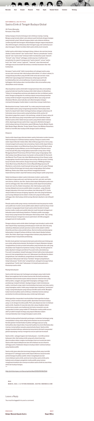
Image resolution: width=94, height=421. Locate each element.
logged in (17, 400)
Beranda (8, 9)
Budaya (10, 384)
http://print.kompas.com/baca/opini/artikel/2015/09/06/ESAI (26, 371)
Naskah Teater (54, 9)
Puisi (37, 9)
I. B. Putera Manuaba (26, 384)
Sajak (44, 9)
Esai (15, 9)
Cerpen (22, 9)
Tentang (75, 9)
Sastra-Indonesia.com (44, 384)
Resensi (30, 9)
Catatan (65, 9)
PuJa (24, 21)
